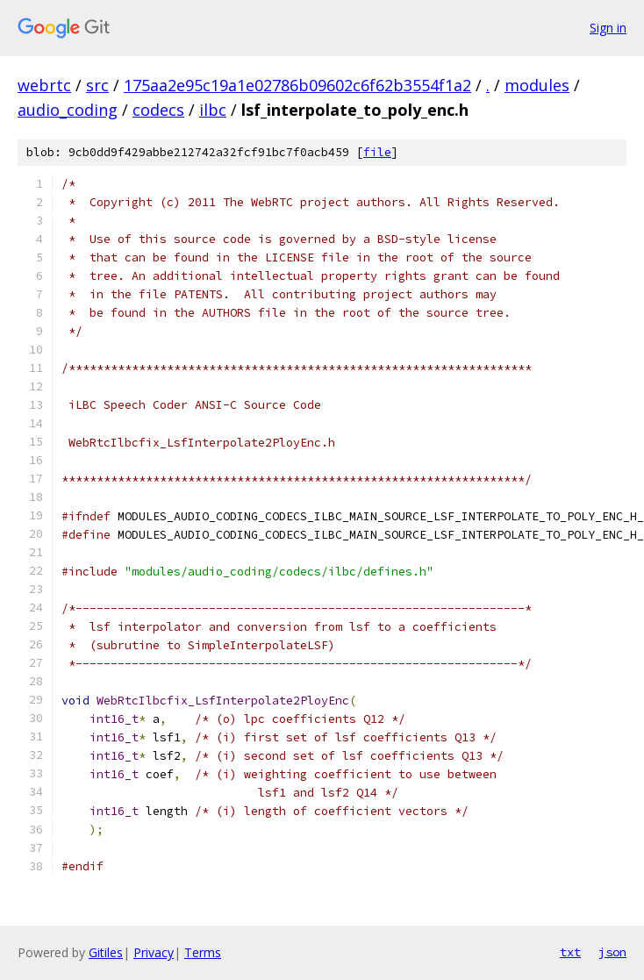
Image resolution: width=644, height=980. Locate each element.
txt (570, 952)
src (97, 85)
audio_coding (68, 109)
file (377, 152)
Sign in (608, 27)
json (612, 952)
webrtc (44, 85)
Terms (202, 952)
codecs (158, 109)
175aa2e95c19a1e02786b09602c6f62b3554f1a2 (297, 85)
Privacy (153, 952)
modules (536, 85)
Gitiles (106, 952)
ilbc (212, 109)
